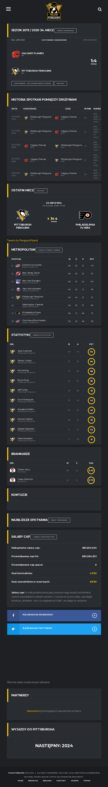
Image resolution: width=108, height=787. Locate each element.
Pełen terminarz (65, 31)
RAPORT (41, 191)
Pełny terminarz (59, 520)
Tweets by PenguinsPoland (22, 240)
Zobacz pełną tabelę (49, 250)
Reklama (47, 781)
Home (20, 781)
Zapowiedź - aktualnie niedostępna (32, 83)
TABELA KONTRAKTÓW (43, 537)
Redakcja (33, 781)
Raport (61, 83)
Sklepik (75, 781)
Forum (87, 781)
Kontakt (61, 781)
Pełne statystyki (42, 335)
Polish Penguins (16, 773)
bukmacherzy (34, 711)
